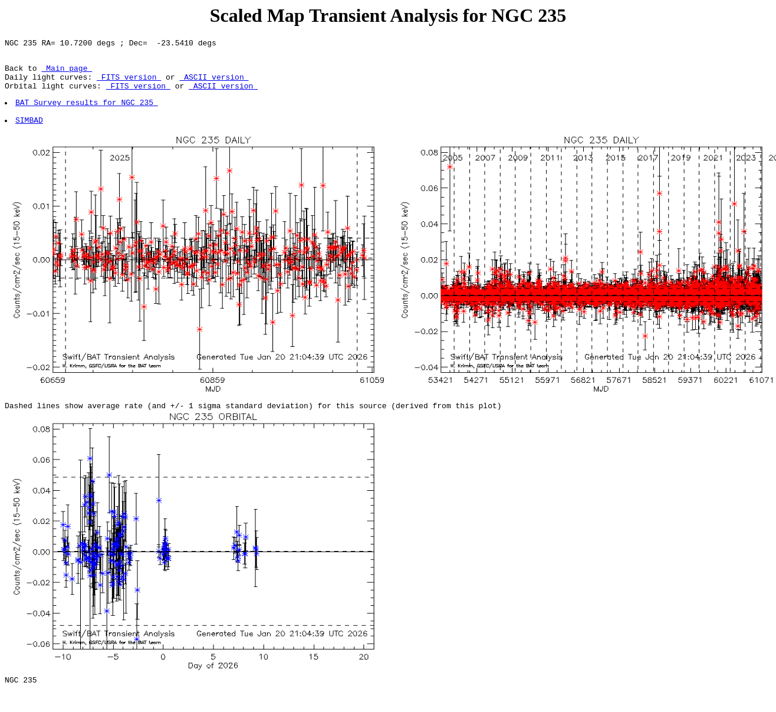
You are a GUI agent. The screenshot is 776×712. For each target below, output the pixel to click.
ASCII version (213, 83)
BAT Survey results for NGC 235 (87, 112)
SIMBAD (30, 134)
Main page (66, 73)
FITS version (129, 83)
